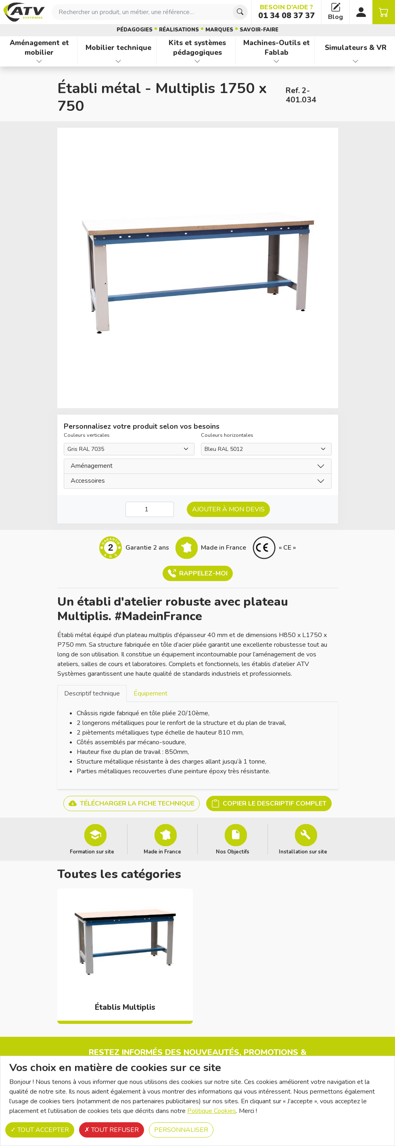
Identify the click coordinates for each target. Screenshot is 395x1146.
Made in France (162, 851)
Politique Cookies (211, 1111)
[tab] (92, 693)
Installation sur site (303, 851)
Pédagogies (135, 29)
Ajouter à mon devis (228, 509)
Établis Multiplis (125, 1007)
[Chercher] (240, 12)
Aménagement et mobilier (39, 48)
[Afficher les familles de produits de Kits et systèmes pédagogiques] (197, 61)
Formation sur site (92, 851)
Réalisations (179, 29)
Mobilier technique (118, 47)
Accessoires (88, 480)
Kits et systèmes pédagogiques (197, 48)
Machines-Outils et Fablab (276, 48)
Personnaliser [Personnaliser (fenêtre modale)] (181, 1129)
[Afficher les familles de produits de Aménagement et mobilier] (39, 61)
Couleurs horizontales (227, 435)
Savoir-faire (259, 29)
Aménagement (92, 465)
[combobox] (150, 12)
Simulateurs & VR (356, 47)
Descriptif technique (92, 693)
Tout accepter (39, 1129)
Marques (219, 29)
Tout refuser (111, 1129)
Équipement (150, 693)
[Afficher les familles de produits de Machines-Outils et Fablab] (276, 61)
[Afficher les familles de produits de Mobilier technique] (118, 61)
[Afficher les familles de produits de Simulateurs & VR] (355, 61)
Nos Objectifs (232, 851)
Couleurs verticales (87, 435)
